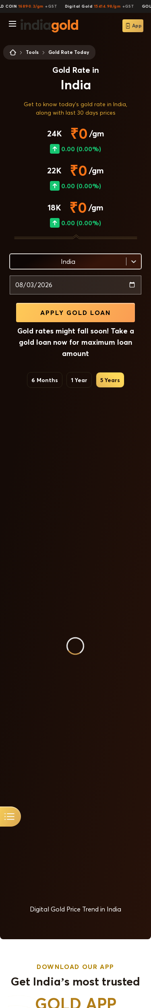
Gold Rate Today (68, 52)
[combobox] (15, 261)
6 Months (44, 379)
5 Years (110, 379)
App (133, 26)
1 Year (79, 379)
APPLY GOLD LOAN (75, 313)
